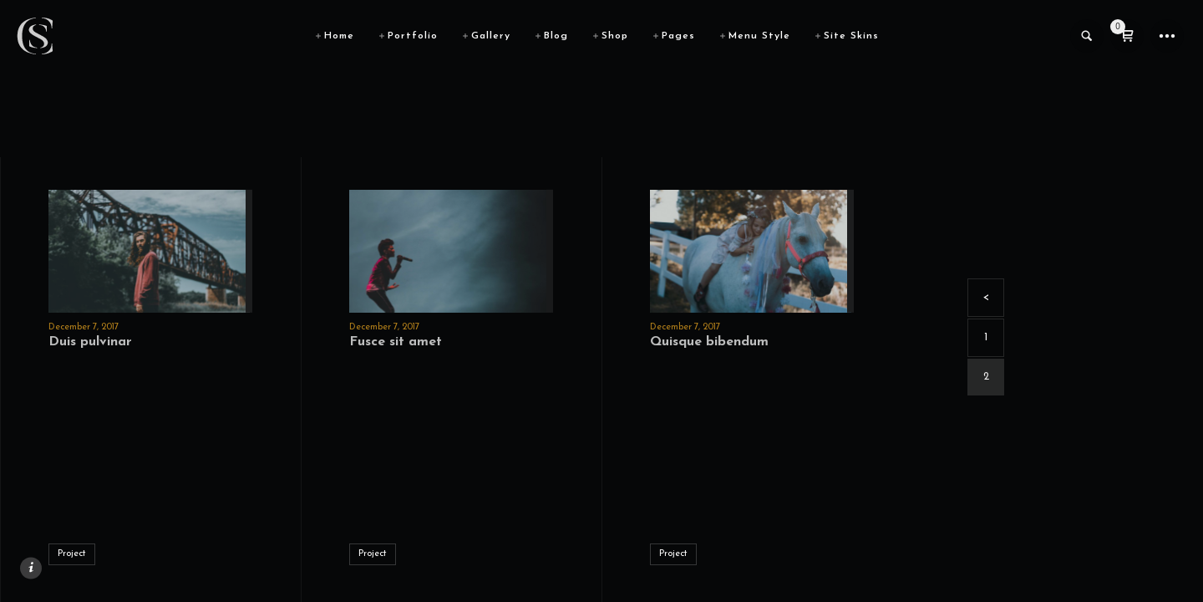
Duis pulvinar (90, 342)
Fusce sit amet (395, 342)
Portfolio (413, 36)
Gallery (490, 36)
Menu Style (759, 36)
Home (339, 36)
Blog (556, 36)
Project (72, 554)
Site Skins (851, 36)
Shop (615, 36)
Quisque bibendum (709, 342)
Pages (678, 36)
